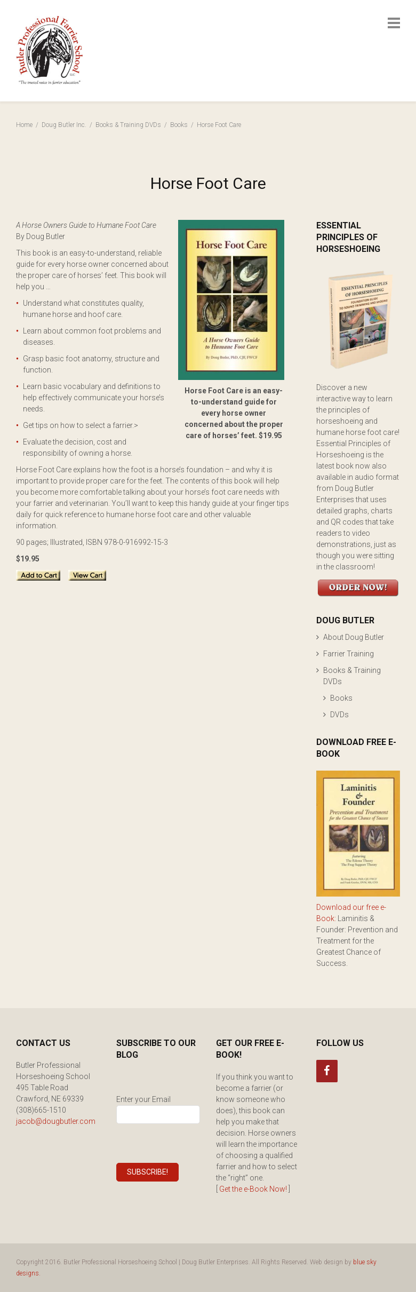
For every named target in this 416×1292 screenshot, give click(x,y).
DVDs (339, 714)
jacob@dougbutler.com (55, 1121)
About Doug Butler (353, 637)
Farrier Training (348, 653)
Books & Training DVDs (128, 125)
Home (24, 125)
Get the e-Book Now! (253, 1189)
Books (179, 125)
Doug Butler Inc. (64, 125)
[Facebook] (327, 1071)
